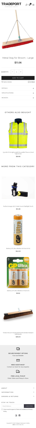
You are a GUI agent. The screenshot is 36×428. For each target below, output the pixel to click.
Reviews (5, 97)
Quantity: (5, 71)
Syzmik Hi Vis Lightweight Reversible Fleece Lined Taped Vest (18, 153)
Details (5, 88)
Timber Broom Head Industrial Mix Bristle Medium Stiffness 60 (18, 333)
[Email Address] (12, 406)
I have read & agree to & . (16, 410)
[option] (18, 32)
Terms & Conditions (21, 409)
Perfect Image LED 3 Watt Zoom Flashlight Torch (18, 206)
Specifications (8, 93)
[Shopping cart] (29, 5)
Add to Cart (18, 78)
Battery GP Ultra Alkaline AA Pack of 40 (18, 248)
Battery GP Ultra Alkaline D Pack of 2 (18, 290)
